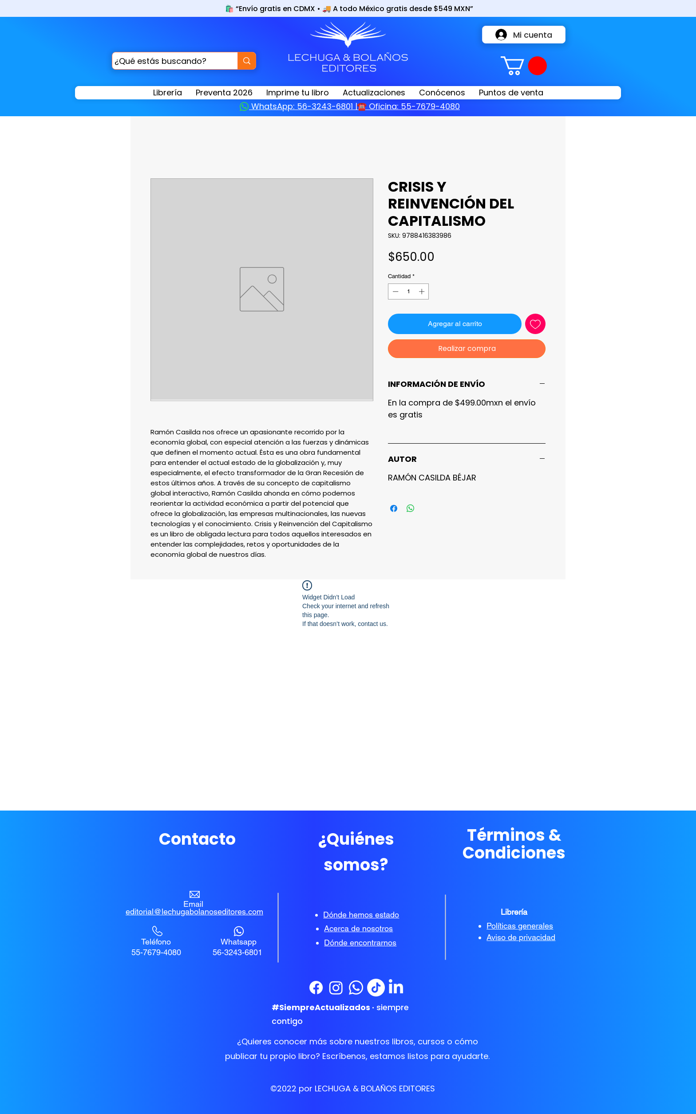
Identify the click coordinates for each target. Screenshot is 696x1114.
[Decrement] (394, 291)
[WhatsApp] (356, 987)
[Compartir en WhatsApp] (410, 508)
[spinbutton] (408, 291)
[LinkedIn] (396, 987)
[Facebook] (316, 987)
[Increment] (422, 291)
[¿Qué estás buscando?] (167, 60)
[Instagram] (336, 987)
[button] (524, 65)
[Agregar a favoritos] (535, 324)
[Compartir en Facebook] (393, 508)
